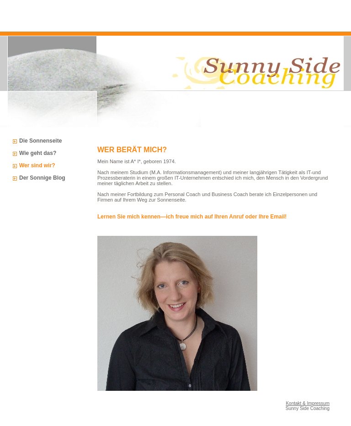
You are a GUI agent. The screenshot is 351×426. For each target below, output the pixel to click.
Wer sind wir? (37, 165)
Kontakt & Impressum (308, 403)
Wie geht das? (37, 153)
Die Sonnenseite (40, 141)
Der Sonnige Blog (42, 178)
